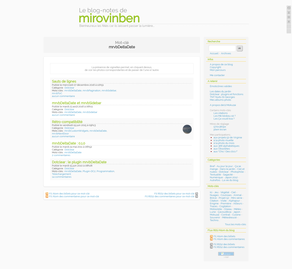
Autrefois (215, 180)
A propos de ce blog (221, 64)
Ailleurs (237, 203)
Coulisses (226, 195)
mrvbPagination (92, 90)
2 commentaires (61, 155)
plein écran (220, 129)
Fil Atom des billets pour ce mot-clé (69, 193)
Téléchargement (61, 174)
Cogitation (225, 206)
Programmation (105, 171)
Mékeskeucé (229, 217)
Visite (223, 200)
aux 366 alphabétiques (226, 145)
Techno (214, 220)
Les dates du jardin (220, 91)
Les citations (221, 113)
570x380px (220, 126)
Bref (212, 166)
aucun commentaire (63, 96)
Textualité (215, 174)
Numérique (216, 177)
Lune (213, 211)
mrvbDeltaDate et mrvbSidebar (76, 103)
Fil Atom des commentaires (229, 239)
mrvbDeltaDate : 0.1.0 (68, 143)
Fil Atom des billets (224, 236)
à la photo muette (224, 140)
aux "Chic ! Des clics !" (225, 151)
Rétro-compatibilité (67, 122)
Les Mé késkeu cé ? (225, 115)
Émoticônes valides (221, 86)
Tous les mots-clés (235, 224)
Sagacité (228, 174)
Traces (213, 206)
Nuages (214, 195)
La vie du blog (230, 180)
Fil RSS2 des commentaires (229, 247)
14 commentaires (61, 176)
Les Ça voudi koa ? (224, 118)
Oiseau (228, 209)
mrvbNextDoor (60, 133)
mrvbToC (57, 93)
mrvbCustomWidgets (76, 130)
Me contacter (217, 75)
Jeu (216, 192)
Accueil (214, 53)
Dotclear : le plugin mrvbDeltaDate (79, 162)
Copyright (215, 67)
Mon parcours (218, 70)
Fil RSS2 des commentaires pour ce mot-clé (169, 196)
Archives (226, 53)
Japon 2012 (231, 177)
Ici (211, 192)
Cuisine (236, 214)
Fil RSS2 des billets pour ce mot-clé (174, 193)
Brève (213, 197)
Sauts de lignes (64, 81)
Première (226, 203)
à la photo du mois (224, 143)
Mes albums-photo (220, 99)
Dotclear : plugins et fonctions (226, 94)
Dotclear (69, 87)
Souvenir (215, 217)
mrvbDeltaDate (73, 90)
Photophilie (237, 171)
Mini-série (236, 197)
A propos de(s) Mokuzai (223, 105)
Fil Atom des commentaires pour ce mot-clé (74, 196)
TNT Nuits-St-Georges (222, 97)
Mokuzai (214, 214)
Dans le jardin (227, 169)
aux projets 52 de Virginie (228, 137)
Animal (238, 195)
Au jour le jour (225, 166)
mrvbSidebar (109, 90)
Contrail (225, 214)
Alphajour (234, 200)
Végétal (224, 192)
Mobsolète (216, 209)
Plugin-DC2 (89, 171)
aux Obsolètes (222, 148)
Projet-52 (224, 197)
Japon (236, 211)
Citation (214, 200)
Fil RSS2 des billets (224, 244)
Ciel (233, 192)
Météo (237, 209)
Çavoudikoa (224, 211)
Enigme (214, 203)
